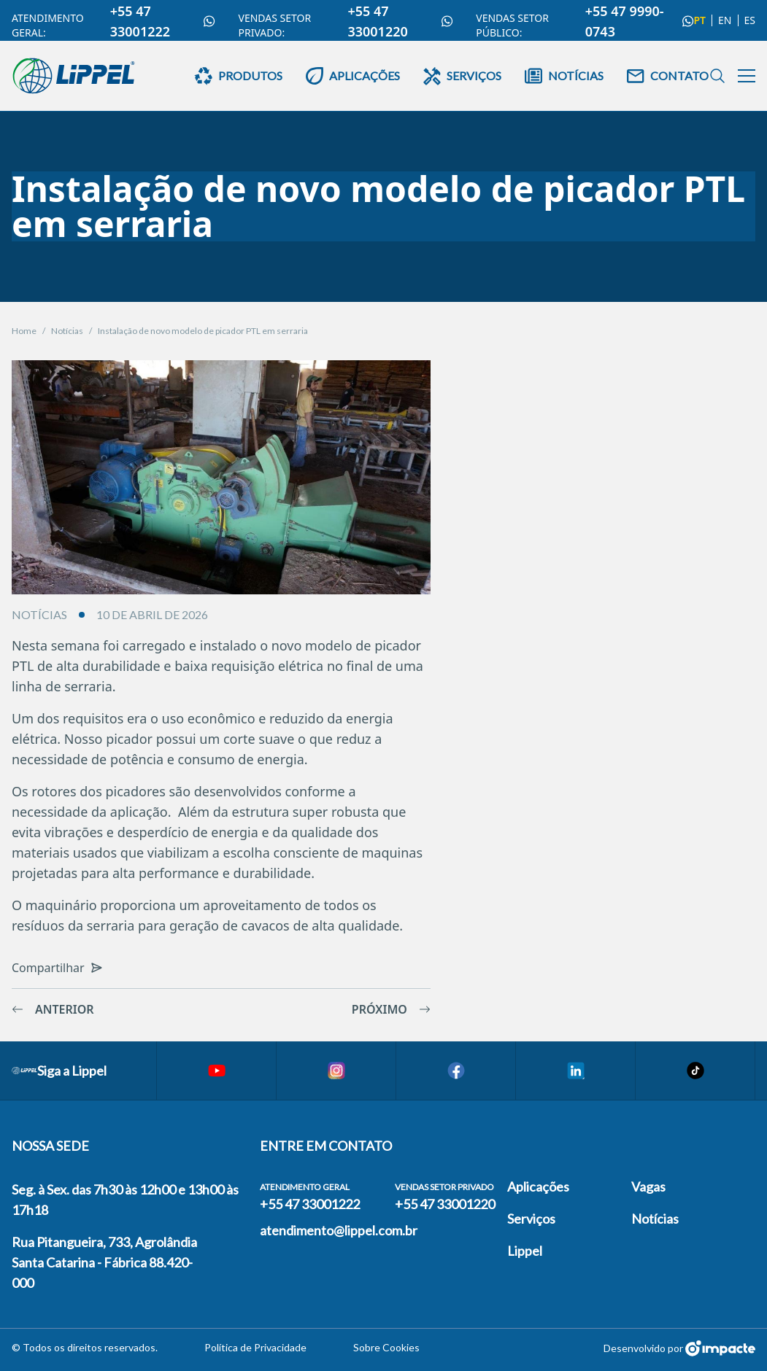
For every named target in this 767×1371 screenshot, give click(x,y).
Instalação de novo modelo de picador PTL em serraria (203, 330)
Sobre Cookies (386, 1347)
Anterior (53, 1009)
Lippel (524, 1251)
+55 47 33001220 (399, 21)
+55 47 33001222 (162, 21)
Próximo (391, 1009)
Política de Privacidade (255, 1347)
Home (24, 330)
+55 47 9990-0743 (639, 21)
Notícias (67, 330)
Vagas (648, 1186)
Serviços (531, 1219)
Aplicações (538, 1186)
